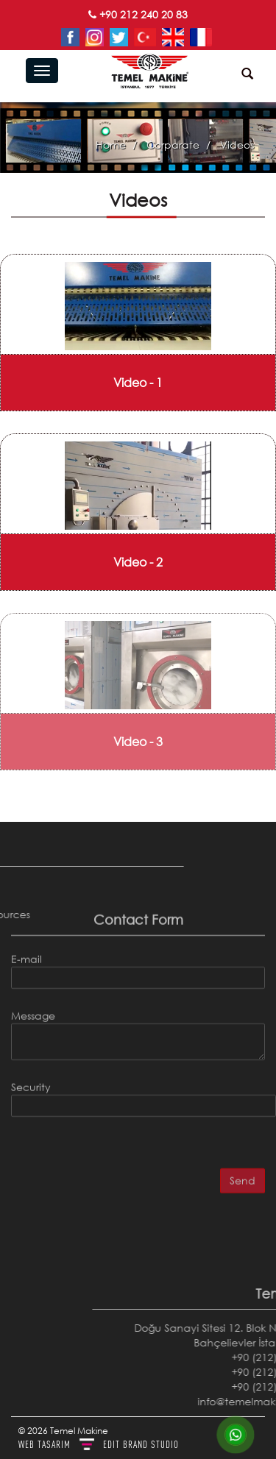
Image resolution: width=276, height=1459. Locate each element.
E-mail (26, 905)
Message (33, 962)
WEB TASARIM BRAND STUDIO (98, 1444)
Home (111, 144)
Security (31, 1033)
